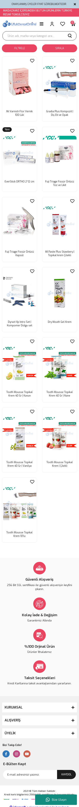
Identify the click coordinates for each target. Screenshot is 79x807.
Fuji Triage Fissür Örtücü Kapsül (19, 253)
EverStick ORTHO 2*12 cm (19, 181)
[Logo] (20, 23)
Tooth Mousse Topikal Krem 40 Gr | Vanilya (19, 464)
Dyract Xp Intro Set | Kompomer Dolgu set (19, 323)
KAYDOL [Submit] (66, 774)
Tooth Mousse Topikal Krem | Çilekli (59, 464)
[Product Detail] (7, 129)
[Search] (39, 35)
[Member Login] (52, 24)
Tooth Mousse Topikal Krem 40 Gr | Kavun (19, 393)
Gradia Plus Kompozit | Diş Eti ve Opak (59, 113)
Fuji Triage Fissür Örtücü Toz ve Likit (59, 183)
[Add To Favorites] (32, 60)
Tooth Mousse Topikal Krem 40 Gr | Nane (59, 393)
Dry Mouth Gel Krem (59, 322)
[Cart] (72, 24)
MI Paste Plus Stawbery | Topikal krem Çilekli (59, 253)
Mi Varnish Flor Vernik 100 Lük (19, 113)
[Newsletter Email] (39, 774)
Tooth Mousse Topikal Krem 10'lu (19, 534)
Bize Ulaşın (56, 799)
